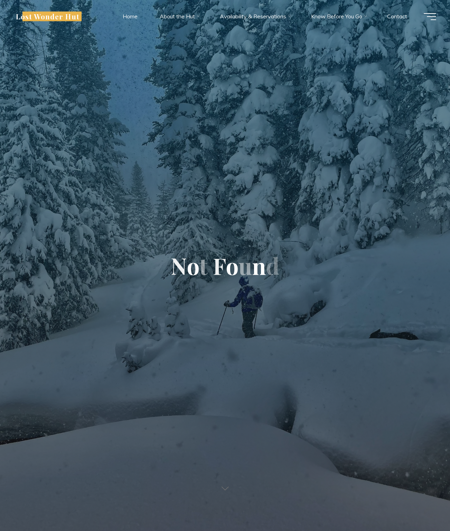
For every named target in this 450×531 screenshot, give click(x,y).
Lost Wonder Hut (47, 16)
